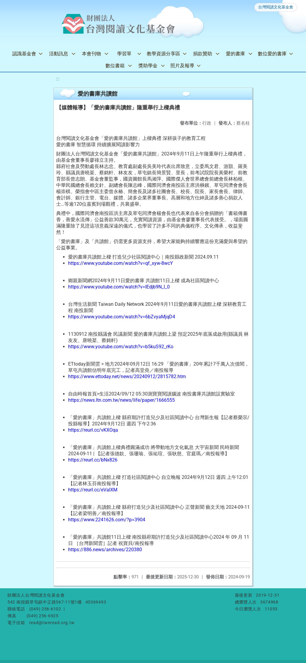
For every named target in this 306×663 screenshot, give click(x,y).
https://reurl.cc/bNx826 (92, 460)
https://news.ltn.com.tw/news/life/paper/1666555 (121, 400)
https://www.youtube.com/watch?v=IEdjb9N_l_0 (119, 287)
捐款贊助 (202, 53)
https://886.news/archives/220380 (105, 549)
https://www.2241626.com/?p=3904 (106, 520)
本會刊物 (91, 53)
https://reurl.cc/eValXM (92, 490)
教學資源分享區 (163, 53)
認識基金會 (24, 53)
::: (57, 79)
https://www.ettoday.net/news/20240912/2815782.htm (127, 376)
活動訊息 (58, 53)
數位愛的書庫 (272, 53)
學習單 (124, 53)
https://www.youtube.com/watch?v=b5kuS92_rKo (120, 346)
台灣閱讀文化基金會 (275, 7)
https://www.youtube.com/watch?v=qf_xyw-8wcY (120, 263)
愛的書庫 (235, 53)
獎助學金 (147, 65)
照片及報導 (182, 65)
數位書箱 (115, 65)
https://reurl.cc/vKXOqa (93, 430)
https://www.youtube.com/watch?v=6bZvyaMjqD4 (121, 317)
